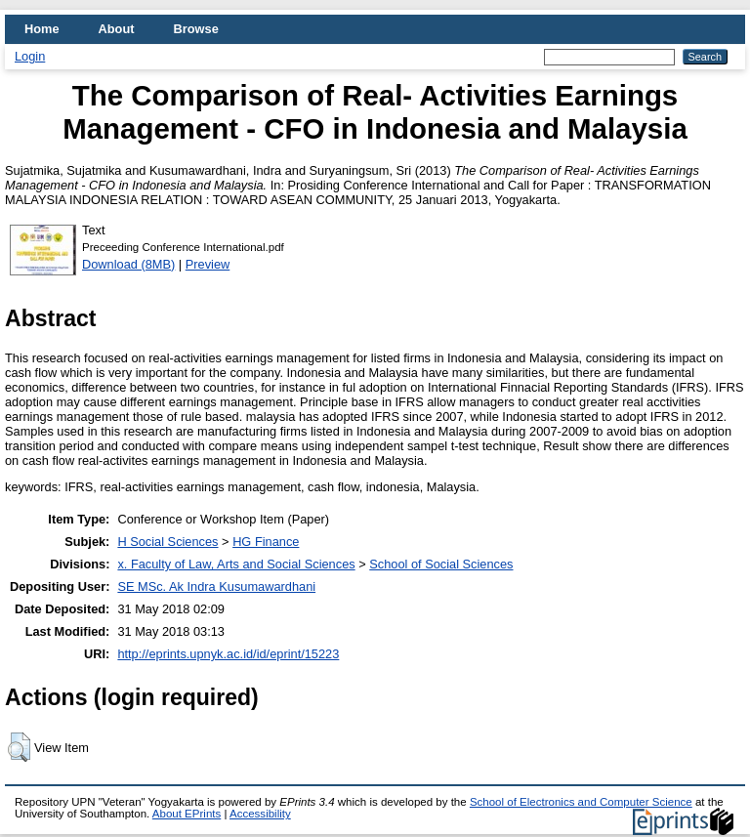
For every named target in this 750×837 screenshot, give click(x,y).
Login (30, 56)
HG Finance (265, 541)
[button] (19, 747)
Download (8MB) (128, 264)
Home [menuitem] (42, 28)
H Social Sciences (167, 541)
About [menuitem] (117, 28)
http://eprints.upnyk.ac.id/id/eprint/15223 (228, 654)
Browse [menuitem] (196, 28)
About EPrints (186, 813)
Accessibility (260, 813)
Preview (208, 264)
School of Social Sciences (441, 564)
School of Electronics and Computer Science (581, 802)
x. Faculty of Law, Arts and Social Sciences (235, 564)
